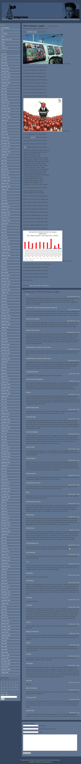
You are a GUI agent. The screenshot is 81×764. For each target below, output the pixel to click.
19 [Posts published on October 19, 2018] (12, 687)
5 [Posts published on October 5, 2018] (12, 682)
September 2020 (5, 255)
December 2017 (5, 350)
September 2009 (5, 635)
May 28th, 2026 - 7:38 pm (73, 599)
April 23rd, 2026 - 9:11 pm (73, 503)
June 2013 (4, 505)
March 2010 (4, 618)
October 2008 (5, 666)
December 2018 (5, 316)
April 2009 (4, 649)
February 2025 (5, 103)
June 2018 (4, 333)
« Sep (2, 694)
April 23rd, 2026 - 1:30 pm (73, 494)
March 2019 (4, 307)
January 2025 (5, 106)
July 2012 (4, 537)
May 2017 (4, 370)
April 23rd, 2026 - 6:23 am (73, 484)
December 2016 (5, 385)
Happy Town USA (6, 39)
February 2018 (5, 344)
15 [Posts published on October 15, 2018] (1, 687)
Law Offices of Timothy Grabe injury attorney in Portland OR (41, 307)
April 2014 (4, 477)
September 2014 (5, 462)
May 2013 (4, 508)
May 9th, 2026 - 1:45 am (74, 530)
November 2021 (5, 215)
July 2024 (4, 123)
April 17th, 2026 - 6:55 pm (73, 449)
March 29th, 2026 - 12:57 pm (73, 321)
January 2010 (5, 623)
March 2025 (4, 100)
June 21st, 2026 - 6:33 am (74, 682)
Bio (2, 30)
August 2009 (4, 638)
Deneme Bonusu (30, 514)
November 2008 (5, 664)
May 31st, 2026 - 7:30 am (74, 624)
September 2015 (5, 428)
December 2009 (5, 626)
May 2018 (4, 336)
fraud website (29, 663)
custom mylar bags (30, 416)
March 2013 (4, 514)
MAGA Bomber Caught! (33, 26)
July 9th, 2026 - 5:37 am (74, 712)
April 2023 (4, 166)
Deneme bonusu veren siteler (33, 482)
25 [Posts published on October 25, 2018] (9, 689)
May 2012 (4, 543)
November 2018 (5, 318)
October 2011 (5, 563)
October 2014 (5, 459)
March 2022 (4, 203)
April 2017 (4, 373)
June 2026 (4, 57)
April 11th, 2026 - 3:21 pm (73, 434)
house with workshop (31, 688)
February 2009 (5, 655)
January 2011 (5, 589)
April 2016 (4, 408)
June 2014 (4, 471)
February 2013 (5, 517)
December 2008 (5, 661)
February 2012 (5, 551)
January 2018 (5, 347)
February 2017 (5, 379)
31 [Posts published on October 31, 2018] (7, 692)
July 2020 (4, 261)
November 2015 (5, 422)
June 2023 (4, 160)
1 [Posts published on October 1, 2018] (1, 682)
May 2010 (4, 612)
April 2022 (4, 200)
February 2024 (5, 137)
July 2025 (4, 88)
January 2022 (5, 209)
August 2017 (4, 361)
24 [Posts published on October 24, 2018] (7, 689)
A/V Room (4, 33)
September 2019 (5, 290)
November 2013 (5, 491)
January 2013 (5, 520)
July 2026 (4, 54)
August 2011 (4, 569)
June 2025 (4, 91)
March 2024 (4, 134)
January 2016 (5, 416)
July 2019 (4, 295)
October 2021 (5, 218)
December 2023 (5, 143)
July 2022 (4, 192)
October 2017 (5, 356)
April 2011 (4, 580)
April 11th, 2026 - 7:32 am (73, 418)
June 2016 (4, 402)
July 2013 (4, 502)
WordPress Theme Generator (53, 760)
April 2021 (4, 235)
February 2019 (5, 310)
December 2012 (5, 523)
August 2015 (4, 431)
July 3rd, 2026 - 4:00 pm (74, 699)
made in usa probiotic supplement (34, 379)
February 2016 (5, 413)
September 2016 (5, 393)
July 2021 (4, 226)
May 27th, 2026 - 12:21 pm (73, 575)
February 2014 (5, 482)
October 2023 (5, 149)
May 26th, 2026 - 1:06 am (74, 554)
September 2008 (5, 669)
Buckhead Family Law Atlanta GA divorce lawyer (38, 347)
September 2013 (5, 497)
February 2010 (5, 621)
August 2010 (4, 603)
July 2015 (4, 433)
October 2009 (5, 632)
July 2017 (4, 364)
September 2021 (5, 221)
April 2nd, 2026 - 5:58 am (74, 373)
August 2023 (4, 154)
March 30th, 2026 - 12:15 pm (73, 332)
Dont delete (29, 597)
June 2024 (4, 126)
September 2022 (5, 186)
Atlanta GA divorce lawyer (33, 330)
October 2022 (5, 183)
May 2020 (4, 267)
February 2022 (5, 206)
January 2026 (5, 71)
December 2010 (5, 592)
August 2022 (4, 189)
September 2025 (5, 82)
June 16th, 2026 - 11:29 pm (73, 665)
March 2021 (4, 238)
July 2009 (4, 641)
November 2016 (5, 387)
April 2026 (4, 62)
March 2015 (4, 445)
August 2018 (4, 327)
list (25, 147)
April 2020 (4, 269)
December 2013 (5, 488)
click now (28, 622)
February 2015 (5, 448)
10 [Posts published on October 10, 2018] (7, 684)
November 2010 (5, 595)
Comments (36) (45, 285)
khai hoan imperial (30, 458)
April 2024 (4, 131)
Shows (3, 45)
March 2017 (4, 376)
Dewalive (28, 392)
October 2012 (5, 528)
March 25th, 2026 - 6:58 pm (73, 309)
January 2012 (5, 554)
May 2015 (4, 439)
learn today (29, 680)
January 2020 (5, 278)
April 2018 (4, 339)
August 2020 (4, 258)
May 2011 (4, 577)
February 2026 (5, 68)
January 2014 (5, 485)
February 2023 (5, 172)
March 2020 (4, 272)
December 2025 (5, 74)
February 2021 (5, 241)
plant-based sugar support (32, 407)
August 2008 (4, 672)
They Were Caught (32, 32)
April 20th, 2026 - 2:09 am (73, 475)
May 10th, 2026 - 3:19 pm (73, 545)
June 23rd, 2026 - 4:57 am (73, 690)
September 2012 (5, 531)
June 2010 (4, 609)
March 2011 (4, 583)
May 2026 (4, 59)
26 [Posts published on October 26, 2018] (12, 689)
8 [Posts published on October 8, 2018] (1, 684)
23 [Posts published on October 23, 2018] (4, 689)
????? (27, 294)
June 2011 (4, 574)
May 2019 (4, 301)
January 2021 (5, 244)
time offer (28, 654)
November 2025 (5, 77)
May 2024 (4, 128)
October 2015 (5, 425)
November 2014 (5, 456)
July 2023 (4, 157)
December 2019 (5, 281)
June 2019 (4, 298)
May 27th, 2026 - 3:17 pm (73, 582)
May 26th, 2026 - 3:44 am (74, 563)
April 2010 (4, 615)
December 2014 (5, 454)
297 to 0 (33, 137)
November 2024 (5, 111)
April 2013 (4, 511)
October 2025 (5, 80)
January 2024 (5, 140)
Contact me (4, 48)
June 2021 (4, 229)
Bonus (27, 492)
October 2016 (5, 390)
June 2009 (4, 643)
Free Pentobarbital (30, 552)
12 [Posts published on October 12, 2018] (12, 684)
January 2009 (5, 658)
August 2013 (4, 500)
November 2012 (5, 526)
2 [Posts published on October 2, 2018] (4, 682)
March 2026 (4, 65)
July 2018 (4, 330)
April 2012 (4, 546)
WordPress (32, 760)
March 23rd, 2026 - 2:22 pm (73, 296)
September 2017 (5, 359)
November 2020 (5, 249)
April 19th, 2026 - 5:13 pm (73, 460)
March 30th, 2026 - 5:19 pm (73, 349)
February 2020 (5, 275)
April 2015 (4, 442)
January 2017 (5, 382)
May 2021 (4, 232)
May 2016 (4, 405)
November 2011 (5, 560)
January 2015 (5, 451)
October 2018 (5, 321)
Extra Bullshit (5, 28)
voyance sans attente (31, 697)
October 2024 (5, 114)
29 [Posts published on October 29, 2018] (1, 692)
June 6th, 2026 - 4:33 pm (74, 633)
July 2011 (4, 572)
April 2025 (4, 97)
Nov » (7, 694)
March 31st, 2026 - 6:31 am (73, 360)
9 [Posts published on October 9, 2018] (4, 684)
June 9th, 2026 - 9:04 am (74, 644)
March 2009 (4, 652)
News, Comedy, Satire (34, 285)
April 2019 (4, 304)
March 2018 (4, 341)
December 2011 (5, 557)
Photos (3, 42)
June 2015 (4, 436)
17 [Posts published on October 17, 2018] (7, 687)
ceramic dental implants (32, 432)
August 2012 (4, 534)
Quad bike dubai (30, 710)
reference (28, 642)
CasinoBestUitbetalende (32, 371)
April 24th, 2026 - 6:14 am (73, 516)
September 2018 (5, 324)
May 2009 (4, 646)
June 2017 (4, 367)
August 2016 (4, 396)
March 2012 (4, 549)
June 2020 (4, 264)
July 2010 (4, 606)
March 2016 (4, 410)
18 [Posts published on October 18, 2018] (9, 687)
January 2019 (5, 313)
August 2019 (4, 292)
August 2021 (4, 223)
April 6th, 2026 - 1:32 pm (74, 381)
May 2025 (4, 94)
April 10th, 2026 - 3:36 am (73, 409)
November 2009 (5, 629)
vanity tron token (30, 447)
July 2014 (4, 468)
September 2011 (5, 566)
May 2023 (4, 163)
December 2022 (5, 177)
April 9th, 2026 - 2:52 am (74, 394)
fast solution (29, 605)
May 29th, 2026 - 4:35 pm (73, 607)
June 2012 (4, 540)
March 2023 (4, 169)
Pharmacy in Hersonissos (32, 631)
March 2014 (4, 480)
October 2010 (5, 597)
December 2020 (5, 246)
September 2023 (5, 151)
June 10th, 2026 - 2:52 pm (73, 656)
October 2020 (5, 252)
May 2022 (4, 198)
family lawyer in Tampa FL (33, 319)
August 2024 (4, 120)
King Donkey (29, 573)
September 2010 (5, 600)
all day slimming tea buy (32, 543)
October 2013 (5, 494)
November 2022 (5, 180)
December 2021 (5, 212)
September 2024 (5, 117)
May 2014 (4, 474)
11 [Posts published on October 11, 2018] (9, 684)
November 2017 (5, 353)
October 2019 (5, 287)
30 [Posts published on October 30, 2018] (4, 692)
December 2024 (5, 108)
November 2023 (5, 146)
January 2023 (5, 175)
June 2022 (4, 195)
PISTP (3, 36)
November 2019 (5, 284)
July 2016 (4, 399)
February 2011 (5, 586)
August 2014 (4, 465)
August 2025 (4, 85)
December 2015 (5, 419)
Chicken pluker (30, 580)
